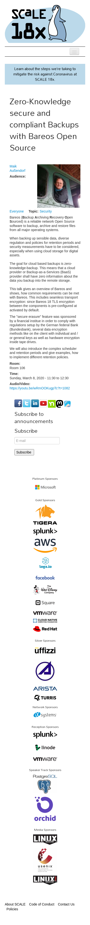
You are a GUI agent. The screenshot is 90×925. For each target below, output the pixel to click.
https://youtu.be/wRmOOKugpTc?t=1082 (40, 388)
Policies (12, 909)
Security (46, 211)
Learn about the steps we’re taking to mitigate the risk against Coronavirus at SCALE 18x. (45, 74)
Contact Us (66, 904)
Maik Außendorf (17, 168)
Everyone (17, 211)
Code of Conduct (41, 904)
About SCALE (15, 904)
